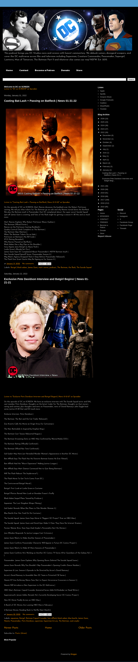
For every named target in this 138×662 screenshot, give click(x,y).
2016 (103, 203)
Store (79, 70)
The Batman (62, 267)
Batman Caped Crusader (36, 618)
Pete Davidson (28, 621)
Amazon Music (106, 97)
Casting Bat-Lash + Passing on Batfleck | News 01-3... (114, 174)
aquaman (14, 618)
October (106, 142)
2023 (103, 129)
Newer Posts (11, 628)
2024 (103, 125)
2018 (103, 196)
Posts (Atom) (21, 633)
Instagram (124, 216)
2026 (103, 119)
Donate (65, 70)
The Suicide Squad (84, 267)
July (104, 149)
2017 (103, 200)
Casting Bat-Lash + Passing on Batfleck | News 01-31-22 (40, 100)
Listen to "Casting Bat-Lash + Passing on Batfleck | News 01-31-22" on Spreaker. (37, 202)
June (105, 153)
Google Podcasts (106, 100)
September (107, 146)
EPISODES (104, 216)
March (105, 163)
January (106, 170)
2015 (103, 207)
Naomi (7, 621)
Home (9, 70)
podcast (52, 267)
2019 (103, 193)
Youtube (103, 109)
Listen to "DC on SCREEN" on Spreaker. (20, 89)
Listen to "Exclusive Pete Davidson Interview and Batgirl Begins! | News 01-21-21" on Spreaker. (42, 397)
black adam (22, 267)
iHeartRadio (104, 106)
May (105, 156)
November (107, 139)
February (106, 166)
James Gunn (33, 267)
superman (39, 621)
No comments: (28, 264)
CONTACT (104, 219)
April (105, 160)
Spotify (102, 94)
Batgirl (13, 267)
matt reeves (43, 267)
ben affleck (52, 618)
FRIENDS (104, 222)
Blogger (74, 654)
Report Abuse (104, 236)
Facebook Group (126, 222)
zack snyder (74, 621)
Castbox (103, 103)
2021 (103, 186)
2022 (103, 132)
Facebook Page (126, 225)
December (107, 135)
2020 (103, 189)
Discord (123, 213)
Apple (102, 91)
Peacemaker (16, 621)
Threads (123, 228)
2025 (103, 122)
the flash (72, 267)
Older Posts (85, 628)
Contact (23, 70)
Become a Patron (45, 70)
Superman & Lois (51, 621)
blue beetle (72, 618)
